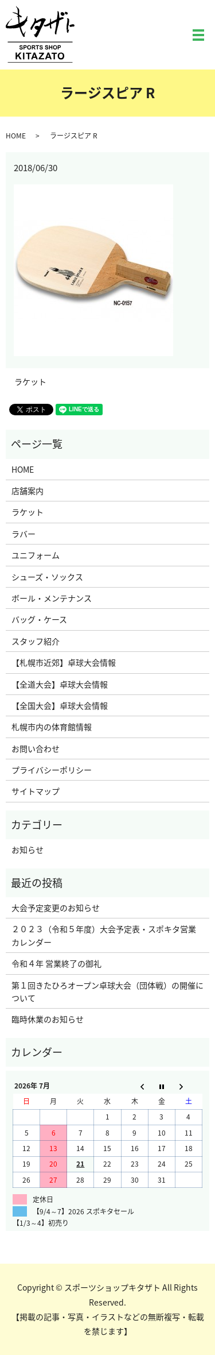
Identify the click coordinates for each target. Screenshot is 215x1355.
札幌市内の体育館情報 (51, 726)
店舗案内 (27, 490)
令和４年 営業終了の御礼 (56, 963)
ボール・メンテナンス (51, 598)
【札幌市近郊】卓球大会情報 (63, 662)
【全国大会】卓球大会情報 (59, 705)
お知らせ (27, 849)
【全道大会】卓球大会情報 (59, 684)
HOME (16, 135)
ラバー (23, 533)
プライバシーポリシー (51, 769)
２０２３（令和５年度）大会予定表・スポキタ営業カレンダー (103, 935)
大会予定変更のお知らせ (55, 907)
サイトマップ (35, 791)
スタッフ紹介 (35, 641)
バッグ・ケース (39, 619)
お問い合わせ (35, 748)
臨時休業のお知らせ (47, 1019)
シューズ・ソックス (47, 576)
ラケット (30, 381)
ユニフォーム (35, 555)
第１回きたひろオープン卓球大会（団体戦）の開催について (107, 991)
